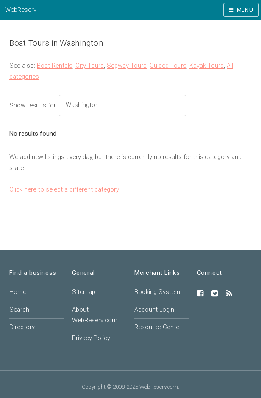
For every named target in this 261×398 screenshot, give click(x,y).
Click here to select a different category (64, 189)
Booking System (157, 292)
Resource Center (157, 327)
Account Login (154, 309)
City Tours (89, 65)
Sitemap (83, 292)
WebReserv (20, 10)
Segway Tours (127, 65)
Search (19, 309)
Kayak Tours (206, 65)
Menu (245, 10)
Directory (22, 327)
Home (17, 292)
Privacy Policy (91, 338)
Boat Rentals (54, 65)
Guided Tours (168, 65)
